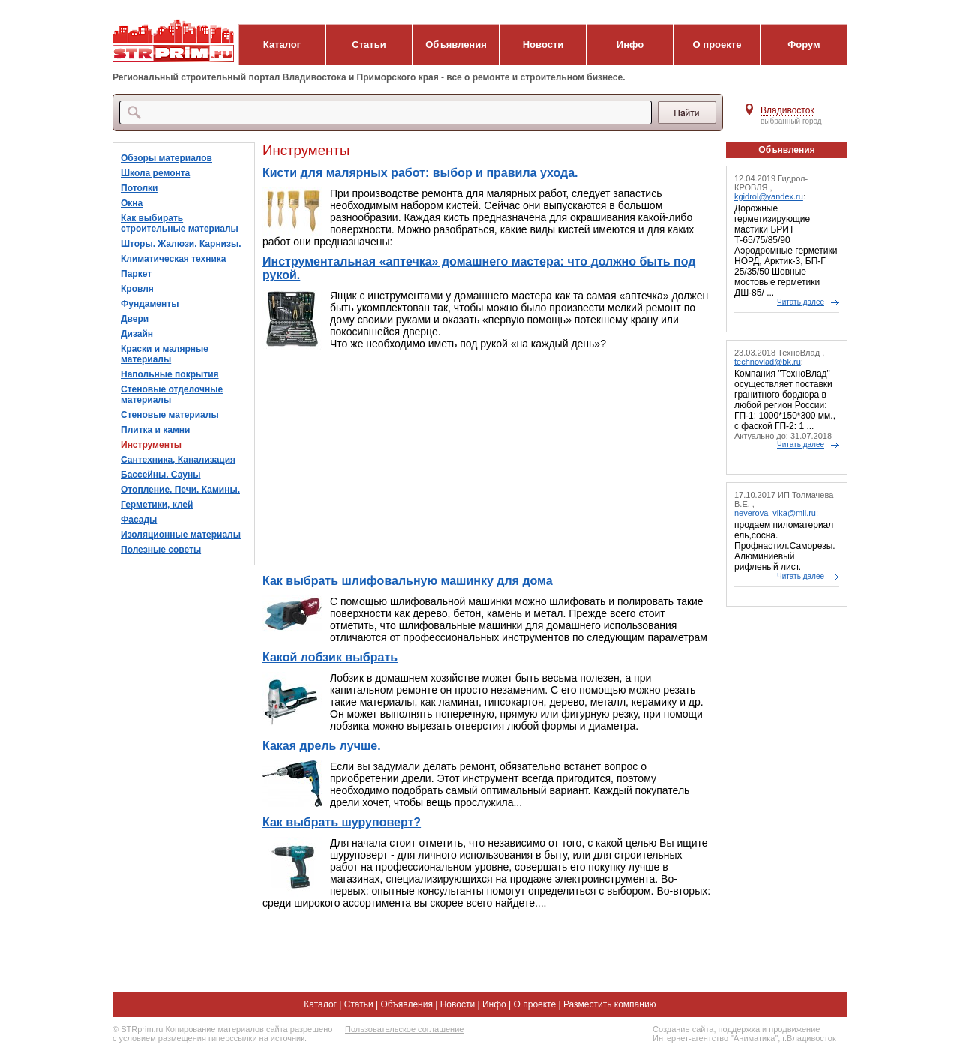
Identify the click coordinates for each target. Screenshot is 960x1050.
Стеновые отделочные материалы (172, 394)
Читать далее (800, 302)
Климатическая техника (173, 259)
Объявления (456, 44)
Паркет (136, 273)
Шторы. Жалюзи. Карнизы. (181, 243)
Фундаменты (149, 303)
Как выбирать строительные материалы (179, 223)
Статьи (369, 44)
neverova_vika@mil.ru (775, 513)
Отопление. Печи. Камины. (180, 489)
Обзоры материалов (166, 158)
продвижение (794, 1029)
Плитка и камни (155, 429)
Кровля (137, 289)
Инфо (630, 44)
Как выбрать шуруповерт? (341, 822)
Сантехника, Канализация (178, 459)
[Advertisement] (487, 462)
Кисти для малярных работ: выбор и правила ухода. (420, 172)
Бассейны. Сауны (161, 475)
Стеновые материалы (170, 415)
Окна (131, 203)
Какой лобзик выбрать (330, 657)
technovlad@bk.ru (767, 361)
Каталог (282, 44)
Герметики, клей (157, 505)
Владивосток (787, 110)
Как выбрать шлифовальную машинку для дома (407, 580)
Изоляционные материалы (181, 535)
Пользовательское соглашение (404, 1029)
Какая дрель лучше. (321, 746)
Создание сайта (682, 1029)
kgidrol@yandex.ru (768, 196)
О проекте (717, 44)
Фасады (139, 519)
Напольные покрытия (170, 374)
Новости (543, 44)
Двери (134, 319)
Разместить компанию (609, 1004)
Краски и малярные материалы (164, 354)
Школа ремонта (155, 173)
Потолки (139, 188)
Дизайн (137, 333)
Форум (804, 44)
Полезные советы (161, 549)
